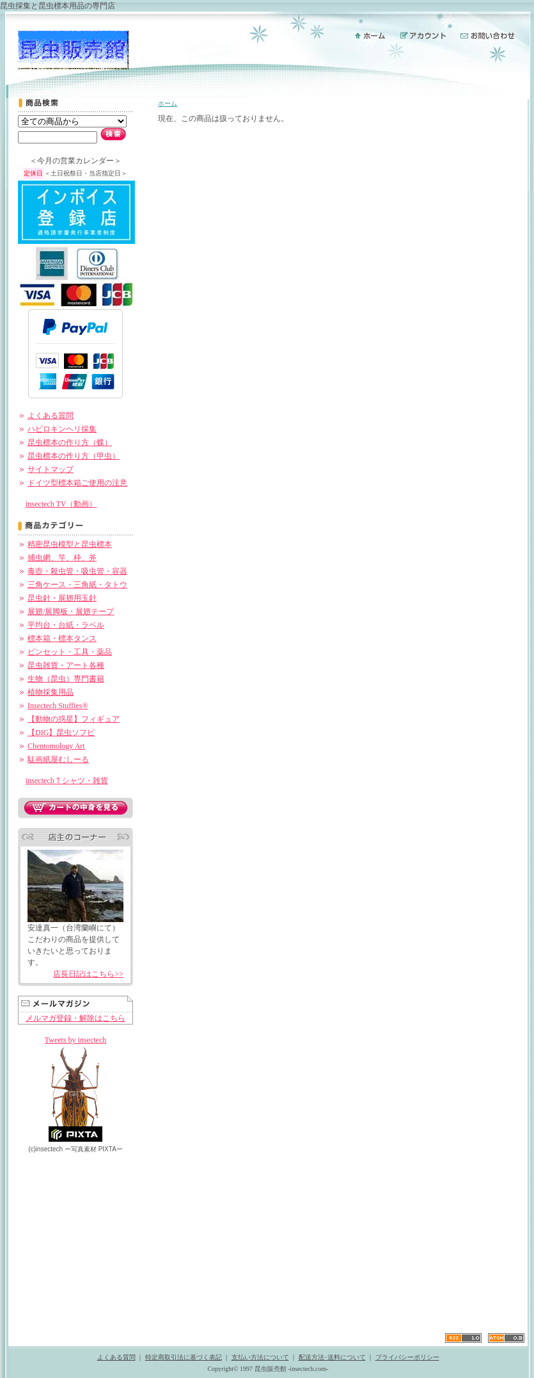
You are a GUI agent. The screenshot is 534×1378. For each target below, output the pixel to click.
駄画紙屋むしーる (58, 759)
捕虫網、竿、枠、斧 (62, 557)
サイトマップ (50, 469)
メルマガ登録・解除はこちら (75, 1018)
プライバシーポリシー (407, 1357)
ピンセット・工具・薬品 (69, 651)
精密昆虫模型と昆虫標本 (69, 544)
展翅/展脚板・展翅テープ (70, 611)
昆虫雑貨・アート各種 (65, 665)
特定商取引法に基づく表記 (183, 1357)
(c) (45, 1149)
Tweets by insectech (75, 1039)
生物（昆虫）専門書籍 (65, 678)
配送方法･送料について (332, 1357)
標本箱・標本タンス (62, 638)
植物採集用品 (50, 692)
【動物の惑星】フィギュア (73, 719)
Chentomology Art (56, 746)
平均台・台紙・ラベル (65, 624)
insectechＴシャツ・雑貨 (67, 780)
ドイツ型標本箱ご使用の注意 (77, 482)
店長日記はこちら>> (88, 973)
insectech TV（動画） (61, 503)
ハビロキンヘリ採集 (62, 429)
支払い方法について (260, 1357)
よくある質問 (50, 415)
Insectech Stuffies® (57, 705)
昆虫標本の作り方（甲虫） (73, 455)
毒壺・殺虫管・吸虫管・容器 (77, 571)
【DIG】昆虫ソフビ (61, 732)
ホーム (167, 103)
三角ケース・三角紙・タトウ (77, 584)
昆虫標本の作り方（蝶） (69, 442)
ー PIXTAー (94, 1149)
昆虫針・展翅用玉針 (62, 598)
